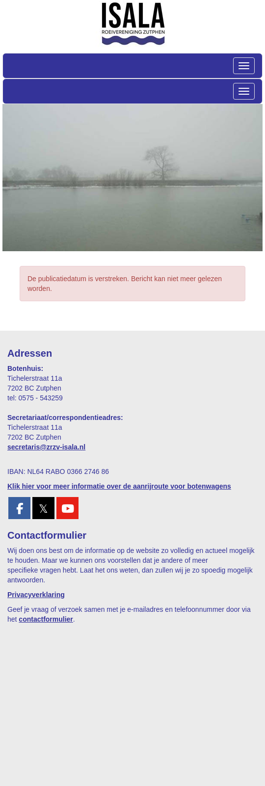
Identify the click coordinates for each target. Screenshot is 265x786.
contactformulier (46, 619)
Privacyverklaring (36, 595)
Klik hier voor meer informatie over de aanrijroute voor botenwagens (119, 486)
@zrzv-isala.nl (46, 447)
